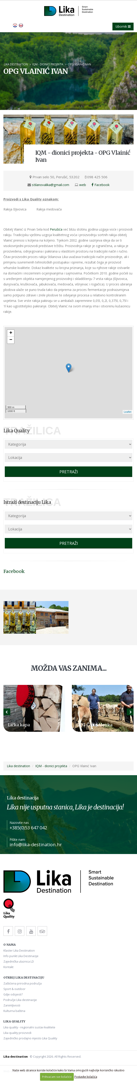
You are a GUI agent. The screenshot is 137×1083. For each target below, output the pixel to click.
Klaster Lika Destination (19, 951)
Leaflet (127, 411)
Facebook (100, 184)
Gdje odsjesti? (13, 994)
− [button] (10, 340)
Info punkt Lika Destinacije (20, 956)
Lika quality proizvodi (17, 1033)
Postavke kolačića (85, 1077)
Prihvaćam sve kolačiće (57, 1077)
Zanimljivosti (11, 1005)
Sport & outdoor (14, 989)
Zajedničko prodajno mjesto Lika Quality (30, 1038)
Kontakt (8, 967)
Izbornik (123, 26)
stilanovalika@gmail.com (50, 184)
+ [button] (10, 333)
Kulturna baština (14, 1011)
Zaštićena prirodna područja (22, 983)
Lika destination (16, 64)
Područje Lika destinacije (20, 1000)
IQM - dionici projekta (47, 64)
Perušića (56, 229)
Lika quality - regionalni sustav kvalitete (29, 1027)
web (82, 184)
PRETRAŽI (68, 471)
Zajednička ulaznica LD (18, 961)
